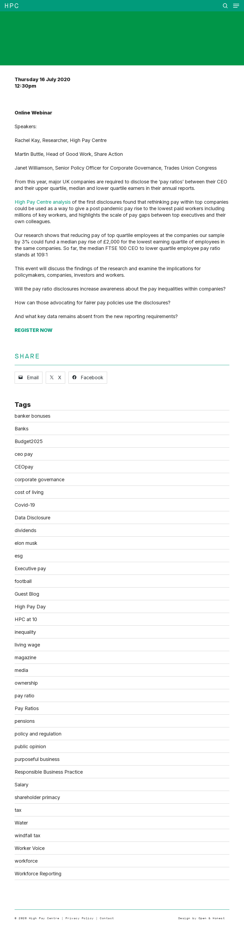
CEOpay (24, 467)
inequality (25, 632)
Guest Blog (27, 594)
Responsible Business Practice (49, 772)
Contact (107, 918)
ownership (26, 683)
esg (19, 556)
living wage (27, 645)
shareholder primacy (37, 797)
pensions (25, 721)
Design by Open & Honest (201, 918)
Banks (21, 428)
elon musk (26, 543)
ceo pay (24, 454)
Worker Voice (30, 848)
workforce (26, 861)
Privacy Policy (79, 918)
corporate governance (39, 479)
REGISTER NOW (33, 330)
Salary (21, 784)
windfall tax (27, 835)
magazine (25, 657)
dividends (25, 530)
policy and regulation (38, 734)
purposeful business (37, 759)
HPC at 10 (26, 619)
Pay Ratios (27, 708)
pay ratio (24, 695)
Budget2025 (29, 441)
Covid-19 (25, 505)
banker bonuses (32, 416)
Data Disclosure (32, 517)
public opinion (30, 746)
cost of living (29, 492)
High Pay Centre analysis (43, 202)
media (21, 670)
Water (21, 823)
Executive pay (30, 568)
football (23, 581)
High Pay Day (30, 606)
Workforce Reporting (38, 873)
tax (18, 810)
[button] (236, 5)
